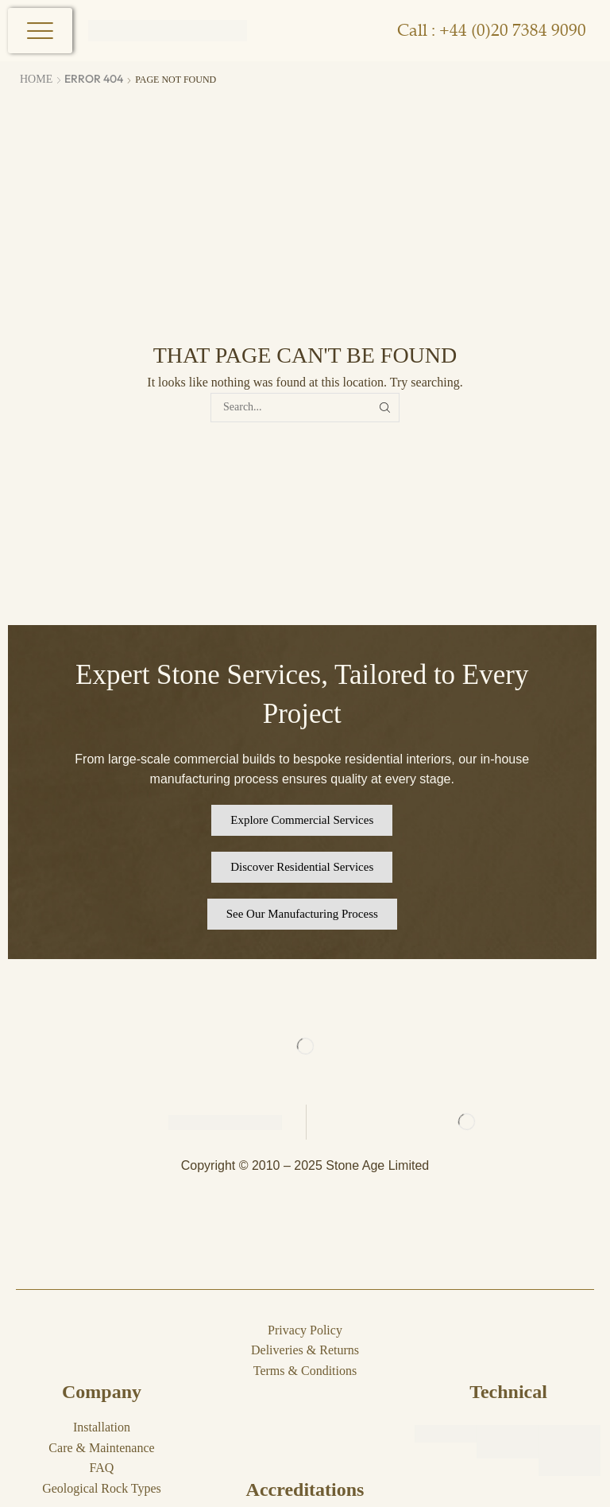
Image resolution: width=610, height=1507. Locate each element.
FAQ (102, 1467)
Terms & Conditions (305, 1370)
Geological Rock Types (101, 1488)
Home (36, 79)
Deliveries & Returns (305, 1350)
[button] (301, 820)
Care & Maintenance (101, 1448)
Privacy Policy (305, 1330)
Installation (101, 1427)
